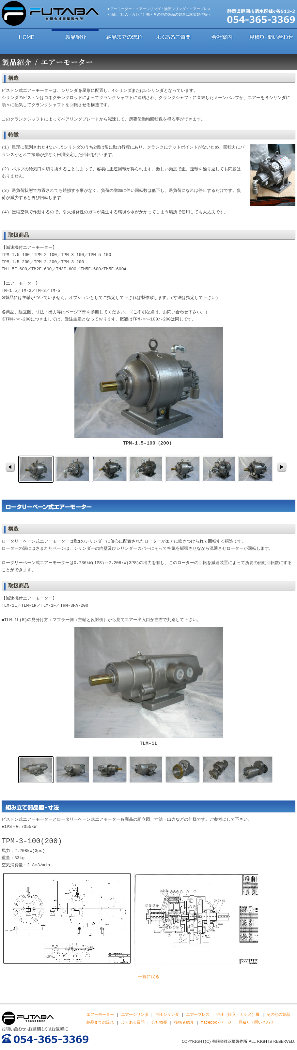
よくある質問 (133, 1022)
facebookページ (216, 1022)
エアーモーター (100, 1014)
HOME (26, 36)
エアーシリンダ (134, 1014)
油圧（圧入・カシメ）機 (237, 1014)
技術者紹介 (184, 1022)
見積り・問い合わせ (270, 36)
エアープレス (198, 1014)
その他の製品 (278, 1014)
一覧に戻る (148, 977)
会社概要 (159, 1022)
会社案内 (221, 36)
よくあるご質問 (172, 36)
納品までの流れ (124, 36)
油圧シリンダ (167, 1014)
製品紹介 (75, 36)
